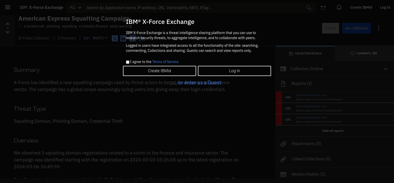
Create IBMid (159, 70)
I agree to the (154, 62)
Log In (234, 70)
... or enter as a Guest (197, 82)
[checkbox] (127, 62)
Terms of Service (165, 61)
